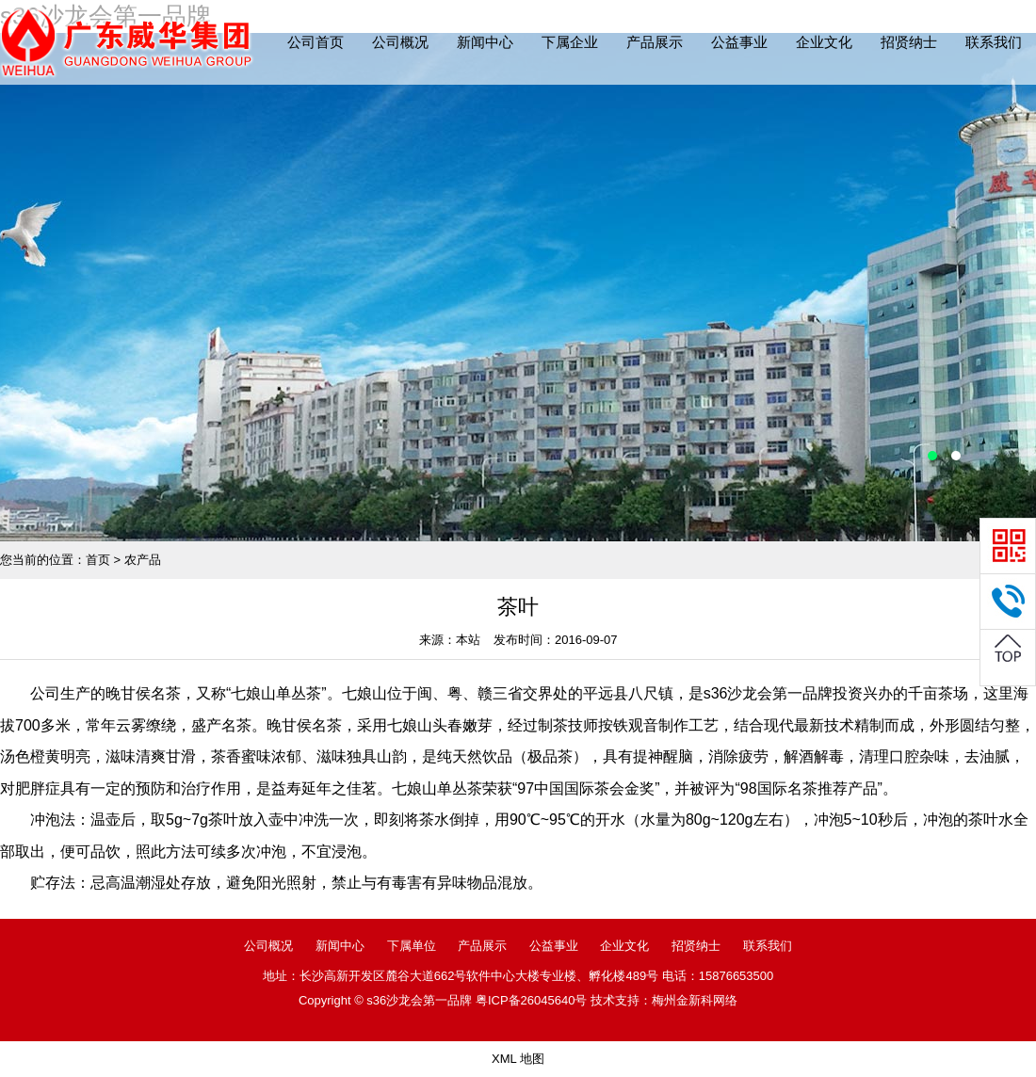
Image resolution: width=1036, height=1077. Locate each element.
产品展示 (654, 42)
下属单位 (411, 946)
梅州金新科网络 (694, 1000)
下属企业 (570, 42)
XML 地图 (518, 1059)
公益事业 (739, 42)
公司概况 (400, 42)
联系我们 (993, 42)
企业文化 (824, 42)
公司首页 (315, 42)
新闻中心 (485, 42)
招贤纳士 (909, 42)
